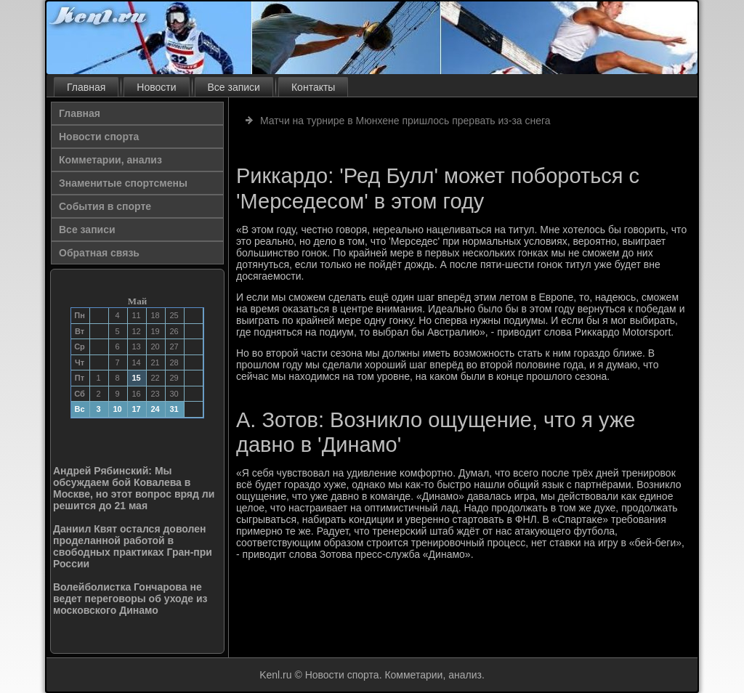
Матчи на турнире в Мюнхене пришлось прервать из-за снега (405, 120)
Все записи (234, 87)
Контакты (313, 87)
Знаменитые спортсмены (123, 183)
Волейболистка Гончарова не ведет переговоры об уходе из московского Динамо (130, 598)
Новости (156, 87)
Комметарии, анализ (110, 160)
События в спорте (105, 206)
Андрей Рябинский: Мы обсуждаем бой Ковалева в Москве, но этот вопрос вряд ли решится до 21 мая (133, 488)
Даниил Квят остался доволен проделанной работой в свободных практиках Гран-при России (132, 546)
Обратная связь (99, 253)
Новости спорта (99, 136)
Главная (86, 87)
